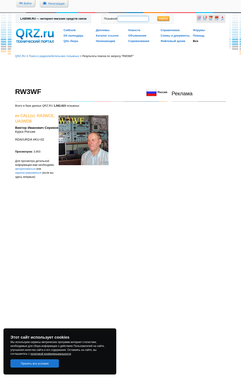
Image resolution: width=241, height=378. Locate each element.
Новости (134, 30)
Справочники (170, 30)
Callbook (70, 30)
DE (210, 19)
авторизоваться (25, 168)
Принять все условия (35, 363)
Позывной (110, 18)
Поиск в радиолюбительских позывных (54, 56)
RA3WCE (45, 116)
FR (204, 19)
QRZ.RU (20, 56)
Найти (163, 18)
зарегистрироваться (28, 172)
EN (198, 19)
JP (222, 19)
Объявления (137, 35)
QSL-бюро (71, 41)
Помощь (199, 35)
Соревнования (138, 41)
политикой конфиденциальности (50, 353)
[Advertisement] (120, 73)
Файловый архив (173, 41)
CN (216, 19)
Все (195, 41)
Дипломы (103, 30)
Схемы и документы (175, 35)
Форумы (199, 30)
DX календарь (74, 35)
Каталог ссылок (107, 35)
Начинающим (105, 41)
